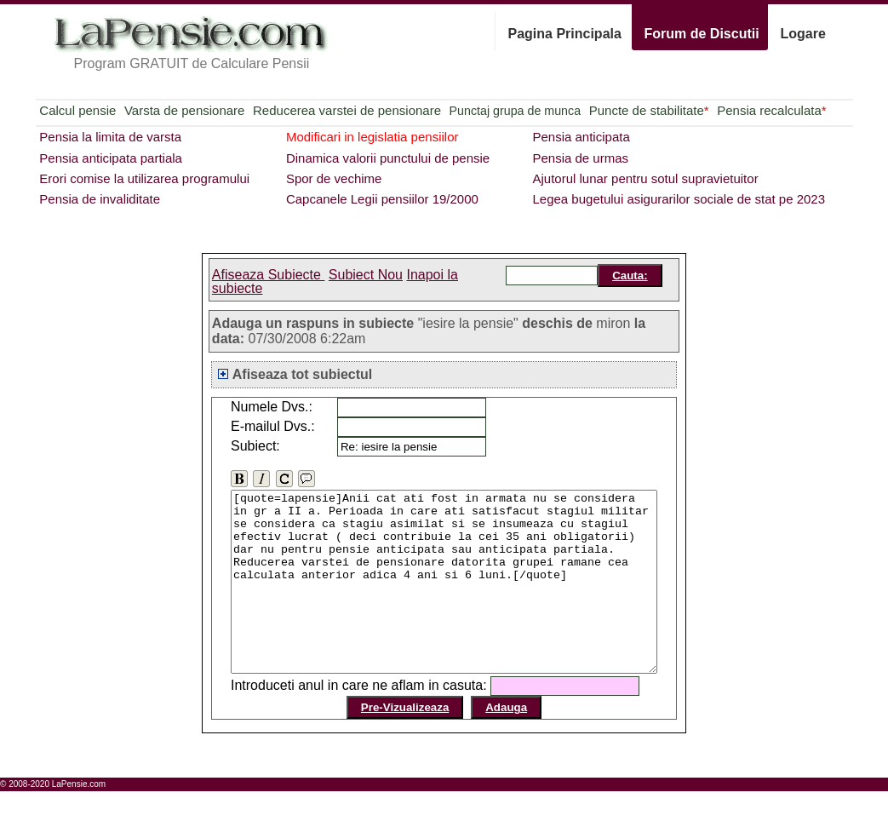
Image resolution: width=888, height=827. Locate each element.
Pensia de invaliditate (99, 199)
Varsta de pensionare (184, 110)
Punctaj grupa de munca (515, 111)
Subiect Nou (366, 274)
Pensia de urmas (580, 158)
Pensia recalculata (771, 110)
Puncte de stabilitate (649, 110)
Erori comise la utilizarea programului (144, 178)
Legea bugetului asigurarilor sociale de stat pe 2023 (678, 199)
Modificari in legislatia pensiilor (372, 136)
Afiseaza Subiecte (268, 274)
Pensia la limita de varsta (110, 136)
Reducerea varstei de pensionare (347, 110)
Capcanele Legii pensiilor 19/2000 (382, 199)
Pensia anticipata (580, 136)
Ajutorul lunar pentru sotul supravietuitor (645, 178)
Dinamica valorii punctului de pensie (388, 158)
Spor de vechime (334, 178)
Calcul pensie (77, 110)
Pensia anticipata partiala (110, 158)
